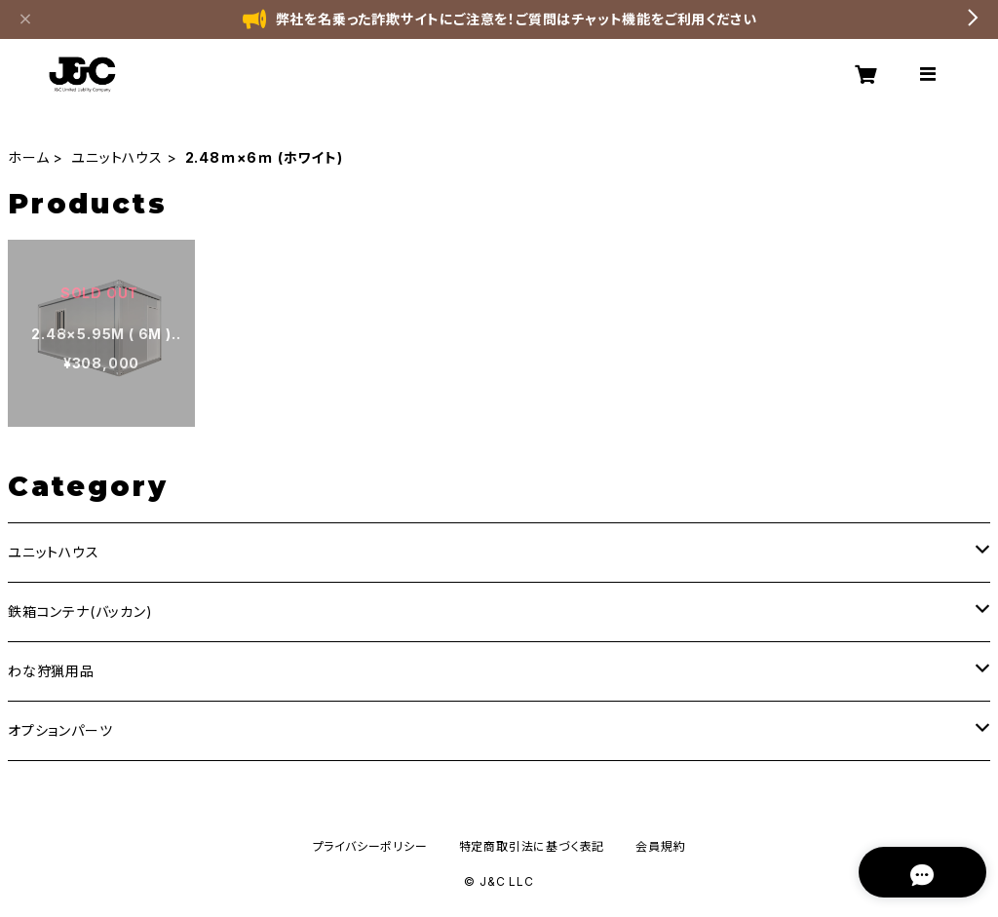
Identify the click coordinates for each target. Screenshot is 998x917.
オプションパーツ (60, 730)
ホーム (28, 157)
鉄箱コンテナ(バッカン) (80, 611)
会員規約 (660, 846)
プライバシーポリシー (370, 846)
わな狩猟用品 (51, 671)
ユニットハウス (117, 157)
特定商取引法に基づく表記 (532, 846)
